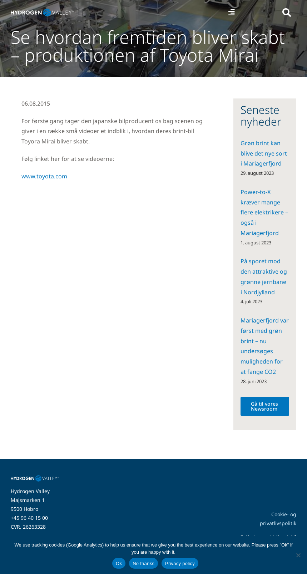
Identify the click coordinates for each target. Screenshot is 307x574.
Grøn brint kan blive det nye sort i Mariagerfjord (264, 153)
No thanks (143, 563)
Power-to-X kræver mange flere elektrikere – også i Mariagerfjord (264, 212)
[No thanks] (298, 555)
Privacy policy (180, 563)
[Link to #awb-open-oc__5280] (286, 12)
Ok (119, 563)
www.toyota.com (44, 176)
